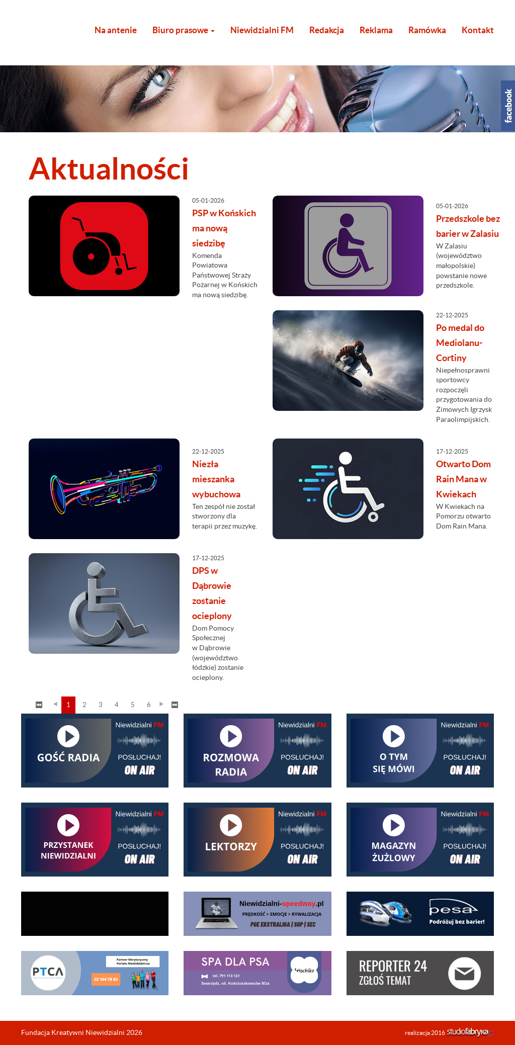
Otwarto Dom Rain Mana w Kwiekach (463, 479)
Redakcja (326, 30)
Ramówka (427, 30)
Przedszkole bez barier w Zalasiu (468, 226)
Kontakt (478, 30)
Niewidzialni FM (262, 30)
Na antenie (116, 30)
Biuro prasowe (183, 30)
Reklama (376, 30)
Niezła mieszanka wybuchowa (216, 479)
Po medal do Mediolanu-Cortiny (460, 342)
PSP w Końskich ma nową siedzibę (224, 228)
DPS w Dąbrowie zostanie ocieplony (212, 593)
